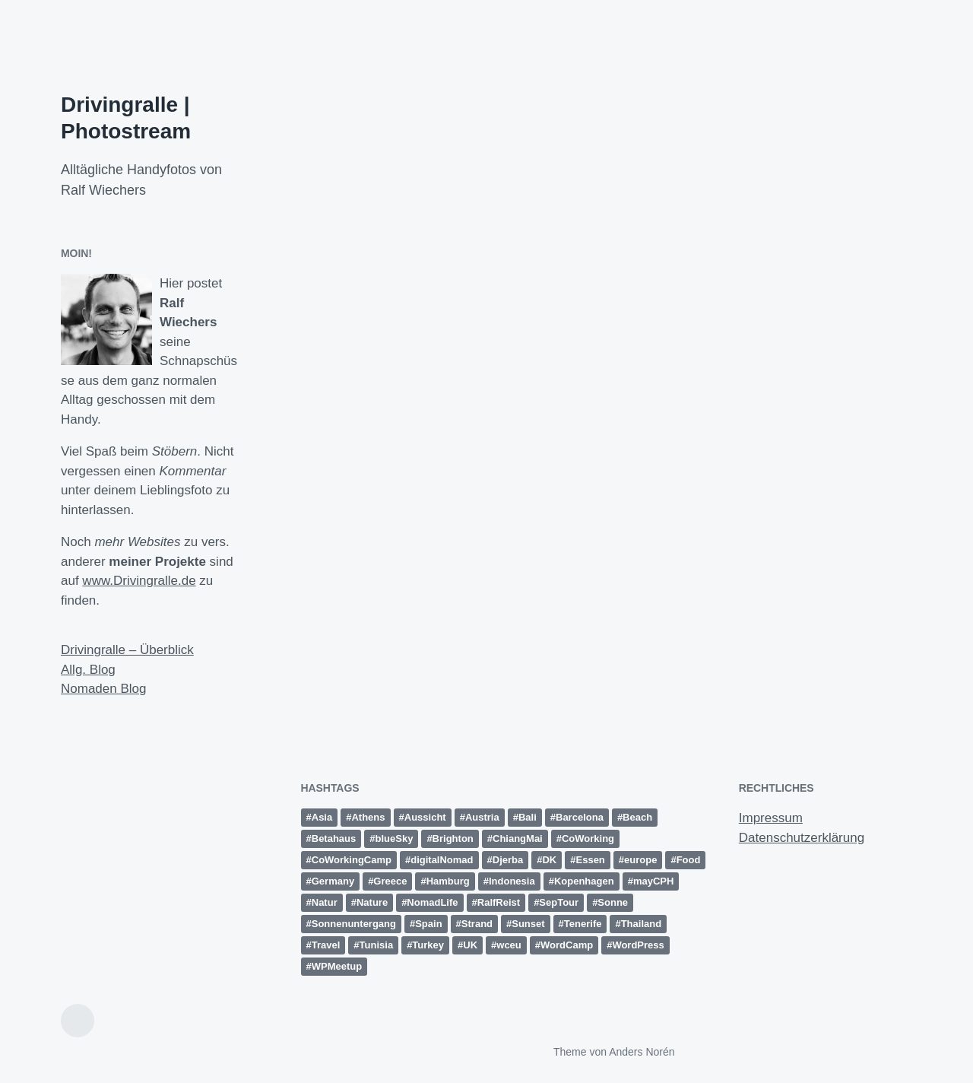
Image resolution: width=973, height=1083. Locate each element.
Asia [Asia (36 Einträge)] (322, 817)
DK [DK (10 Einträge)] (549, 859)
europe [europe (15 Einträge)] (640, 859)
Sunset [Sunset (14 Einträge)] (528, 923)
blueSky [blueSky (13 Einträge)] (395, 838)
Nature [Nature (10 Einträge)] (372, 902)
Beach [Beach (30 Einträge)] (637, 817)
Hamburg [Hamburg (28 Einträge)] (448, 881)
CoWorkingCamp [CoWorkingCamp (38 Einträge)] (351, 859)
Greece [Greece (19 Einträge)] (390, 881)
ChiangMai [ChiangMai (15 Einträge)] (518, 838)
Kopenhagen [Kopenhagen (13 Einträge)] (584, 881)
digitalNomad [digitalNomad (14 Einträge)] (441, 859)
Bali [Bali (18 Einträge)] (527, 817)
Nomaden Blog (103, 688)
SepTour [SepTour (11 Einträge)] (558, 902)
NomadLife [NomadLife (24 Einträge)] (432, 902)
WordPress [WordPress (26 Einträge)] (638, 945)
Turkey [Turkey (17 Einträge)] (428, 945)
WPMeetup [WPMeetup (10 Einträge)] (337, 966)
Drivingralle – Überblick (127, 650)
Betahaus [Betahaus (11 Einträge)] (334, 838)
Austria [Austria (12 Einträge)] (482, 817)
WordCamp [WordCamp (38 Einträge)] (566, 945)
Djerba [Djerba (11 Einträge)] (508, 859)
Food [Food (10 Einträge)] (689, 859)
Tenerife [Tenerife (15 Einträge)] (583, 923)
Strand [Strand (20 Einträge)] (477, 923)
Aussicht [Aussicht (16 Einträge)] (425, 817)
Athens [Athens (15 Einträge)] (368, 817)
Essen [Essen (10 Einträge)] (590, 859)
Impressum (771, 818)
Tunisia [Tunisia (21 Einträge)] (377, 945)
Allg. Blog (88, 669)
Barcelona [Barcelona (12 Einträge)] (580, 817)
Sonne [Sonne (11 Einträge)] (612, 902)
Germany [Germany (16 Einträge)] (333, 881)
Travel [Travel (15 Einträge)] (326, 945)
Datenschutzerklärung (801, 838)
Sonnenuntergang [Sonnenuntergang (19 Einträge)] (354, 923)
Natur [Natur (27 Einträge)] (325, 902)
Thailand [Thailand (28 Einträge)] (641, 923)
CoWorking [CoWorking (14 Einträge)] (588, 838)
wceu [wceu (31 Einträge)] (508, 945)
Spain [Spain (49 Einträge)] (428, 923)
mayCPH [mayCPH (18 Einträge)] (653, 881)
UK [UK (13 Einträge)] (470, 945)
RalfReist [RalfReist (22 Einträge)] (498, 902)
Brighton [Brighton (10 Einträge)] (453, 838)
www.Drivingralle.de (138, 580)
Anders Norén (641, 1052)
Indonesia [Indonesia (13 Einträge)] (512, 881)
